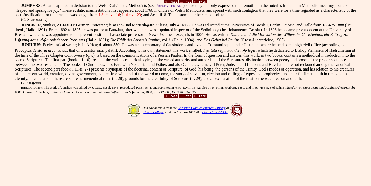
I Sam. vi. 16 (109, 15)
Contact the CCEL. (214, 112)
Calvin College (153, 112)
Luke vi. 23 (131, 15)
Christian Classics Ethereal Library (201, 108)
